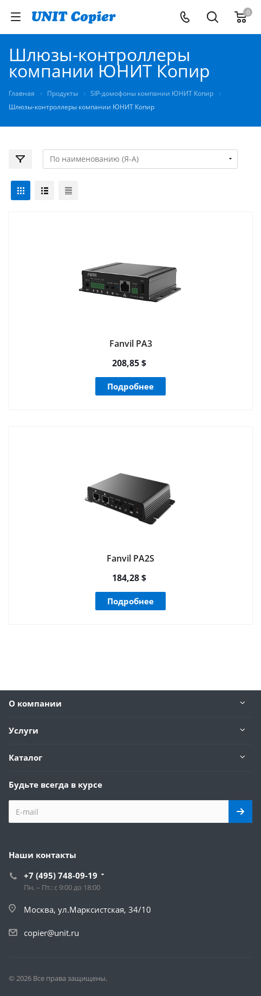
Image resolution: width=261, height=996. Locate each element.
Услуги (23, 730)
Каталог (25, 757)
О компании (35, 703)
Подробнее (130, 386)
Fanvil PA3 (130, 343)
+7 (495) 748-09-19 (60, 875)
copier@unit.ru (51, 932)
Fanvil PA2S (130, 558)
